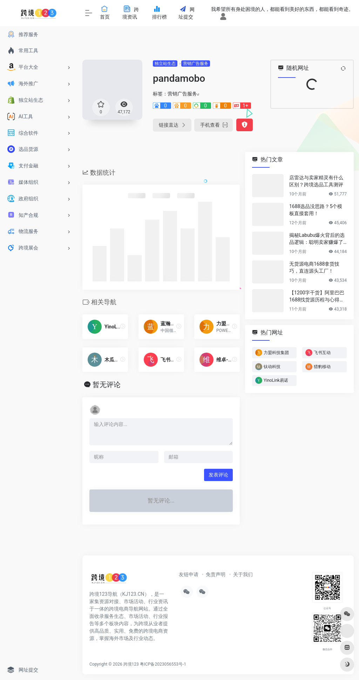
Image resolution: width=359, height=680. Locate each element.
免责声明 (215, 574)
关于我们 (243, 574)
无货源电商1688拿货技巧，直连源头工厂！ (314, 267)
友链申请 (188, 574)
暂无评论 (107, 384)
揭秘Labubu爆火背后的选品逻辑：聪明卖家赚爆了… (317, 238)
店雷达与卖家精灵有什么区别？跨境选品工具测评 (316, 181)
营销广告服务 (195, 63)
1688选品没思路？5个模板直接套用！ (315, 210)
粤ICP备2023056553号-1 (163, 664)
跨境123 (131, 664)
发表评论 (218, 475)
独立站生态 (165, 63)
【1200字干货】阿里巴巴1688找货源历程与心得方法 (316, 296)
